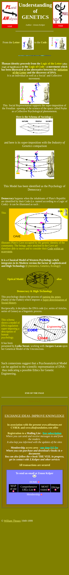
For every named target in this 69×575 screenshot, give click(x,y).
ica (15, 260)
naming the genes (51, 296)
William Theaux (12, 520)
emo (5, 198)
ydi (18, 346)
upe (24, 142)
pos (36, 299)
